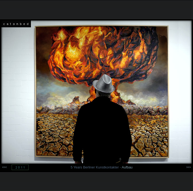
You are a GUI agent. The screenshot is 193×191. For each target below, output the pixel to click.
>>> (188, 167)
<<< (4, 167)
